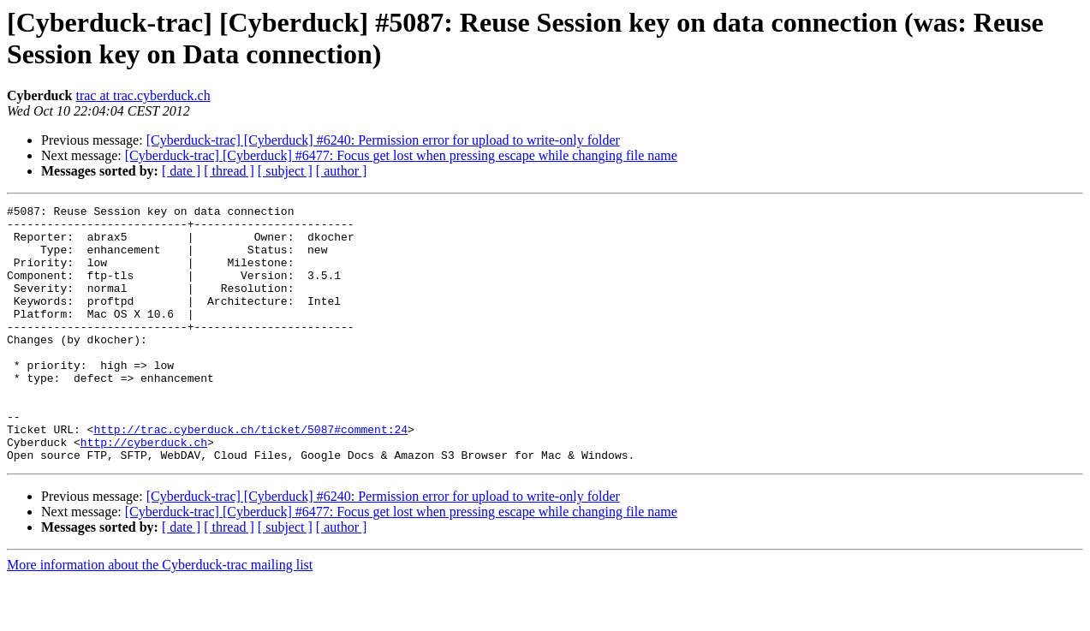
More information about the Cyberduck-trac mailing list (160, 616)
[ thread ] (229, 171)
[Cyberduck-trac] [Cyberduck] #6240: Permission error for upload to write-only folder (383, 140)
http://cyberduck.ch (143, 490)
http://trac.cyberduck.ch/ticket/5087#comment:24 (250, 475)
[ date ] (181, 171)
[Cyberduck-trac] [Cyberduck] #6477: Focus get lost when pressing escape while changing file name (401, 155)
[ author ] (341, 171)
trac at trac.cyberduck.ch (142, 95)
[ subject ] (285, 171)
